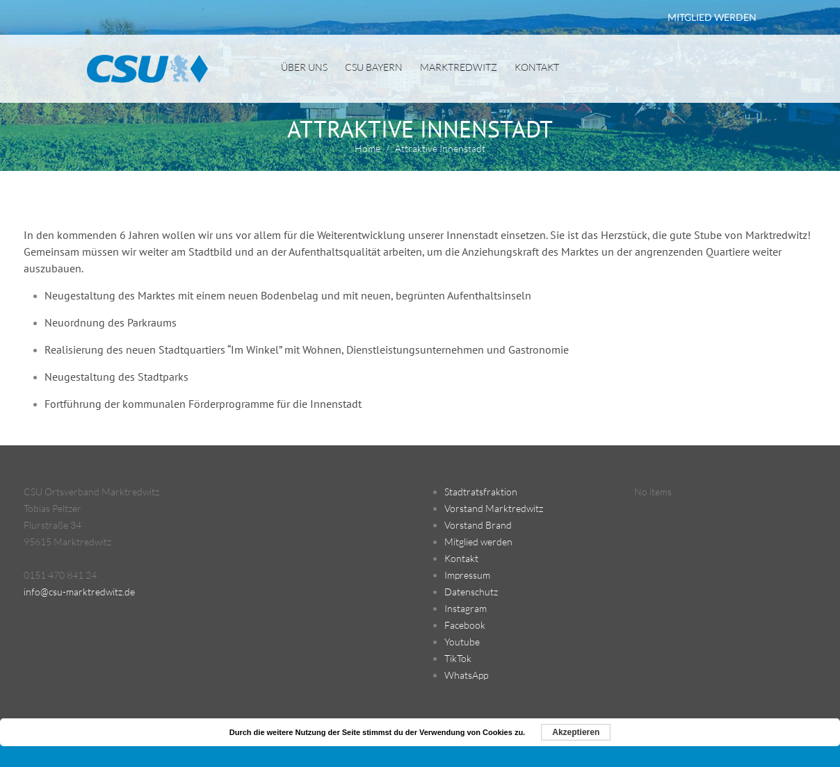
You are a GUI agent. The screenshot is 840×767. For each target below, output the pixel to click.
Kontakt (537, 67)
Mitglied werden (478, 541)
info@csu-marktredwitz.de (79, 591)
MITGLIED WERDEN (712, 17)
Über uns (304, 67)
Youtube (462, 642)
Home (367, 148)
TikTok (457, 658)
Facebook (464, 625)
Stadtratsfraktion (480, 491)
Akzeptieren (575, 732)
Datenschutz (471, 591)
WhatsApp (466, 675)
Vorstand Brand (478, 525)
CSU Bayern (374, 67)
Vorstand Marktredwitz (493, 508)
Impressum (467, 575)
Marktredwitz (458, 67)
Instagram (465, 608)
